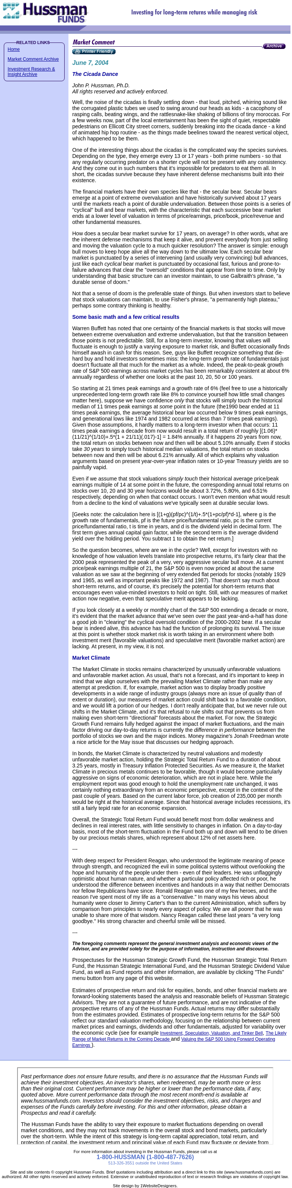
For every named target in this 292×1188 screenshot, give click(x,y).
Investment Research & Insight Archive (31, 71)
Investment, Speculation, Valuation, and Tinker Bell (211, 1033)
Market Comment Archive (33, 59)
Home (14, 49)
